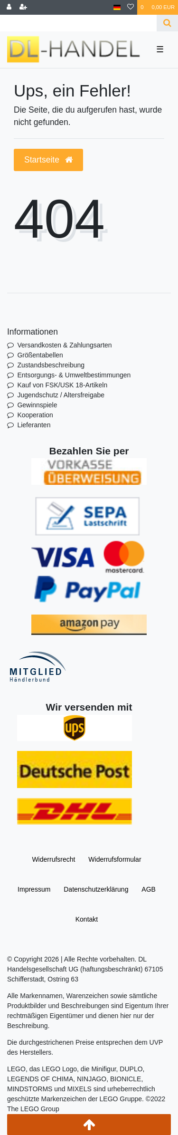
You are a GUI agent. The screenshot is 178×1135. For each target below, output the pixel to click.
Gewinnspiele (37, 405)
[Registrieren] (23, 7)
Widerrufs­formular (114, 859)
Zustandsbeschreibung (50, 365)
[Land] (117, 7)
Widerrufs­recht (53, 859)
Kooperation (35, 415)
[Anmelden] (9, 7)
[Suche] (167, 23)
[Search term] (78, 23)
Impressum (34, 889)
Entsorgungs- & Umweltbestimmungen (74, 375)
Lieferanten (33, 425)
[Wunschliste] (130, 7)
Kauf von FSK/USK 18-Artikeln (62, 385)
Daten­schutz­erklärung (96, 889)
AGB (148, 889)
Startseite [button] (48, 159)
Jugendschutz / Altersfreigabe (60, 395)
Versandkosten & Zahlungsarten (64, 345)
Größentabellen (40, 355)
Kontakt (86, 919)
